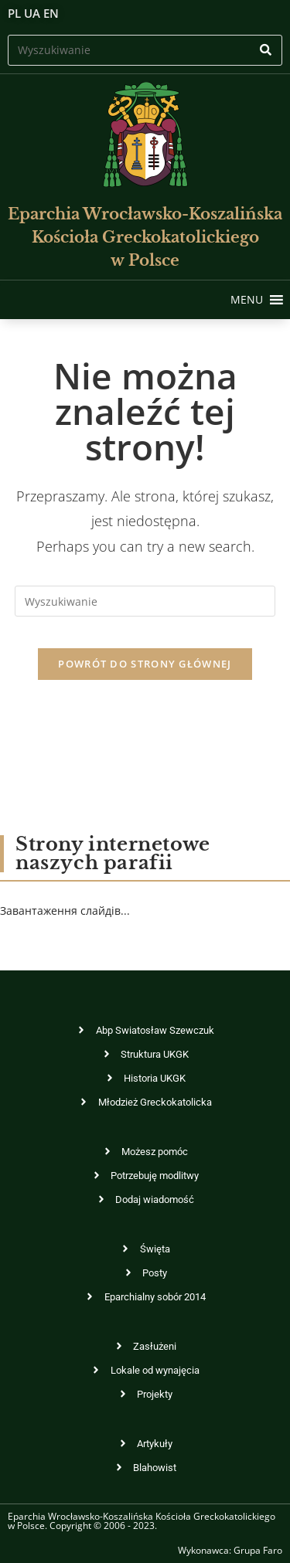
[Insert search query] (145, 50)
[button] (246, 299)
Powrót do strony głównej (144, 664)
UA (32, 13)
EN (51, 13)
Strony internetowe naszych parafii (112, 853)
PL (14, 13)
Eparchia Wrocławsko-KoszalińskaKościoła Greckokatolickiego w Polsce (145, 237)
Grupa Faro (258, 1550)
